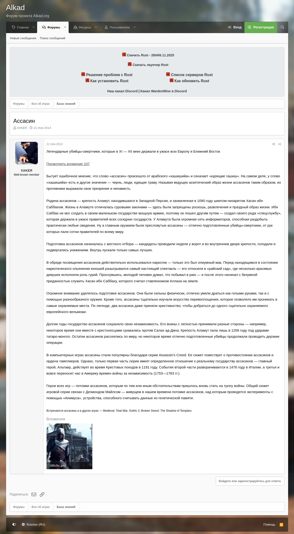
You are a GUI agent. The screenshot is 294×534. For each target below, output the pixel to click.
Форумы (55, 27)
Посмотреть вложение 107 (68, 164)
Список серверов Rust (192, 75)
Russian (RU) (33, 524)
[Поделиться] (274, 144)
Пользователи (121, 27)
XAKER (22, 128)
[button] (34, 27)
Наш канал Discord (122, 91)
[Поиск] (280, 27)
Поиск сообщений (52, 38)
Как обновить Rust (191, 81)
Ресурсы (86, 27)
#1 (279, 144)
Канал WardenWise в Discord (163, 91)
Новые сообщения (23, 38)
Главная (24, 27)
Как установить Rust (109, 81)
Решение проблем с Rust (109, 75)
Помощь (269, 524)
